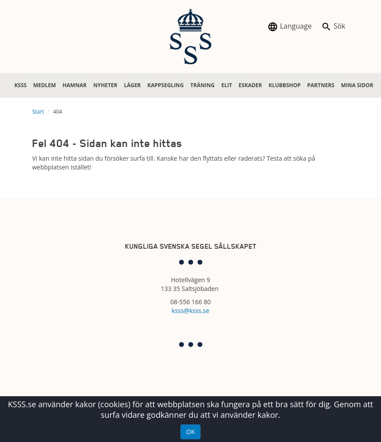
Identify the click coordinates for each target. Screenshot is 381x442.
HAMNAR (74, 85)
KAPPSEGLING (165, 85)
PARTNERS (320, 85)
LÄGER (132, 85)
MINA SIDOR (357, 85)
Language (289, 26)
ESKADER (250, 85)
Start (38, 111)
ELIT (226, 85)
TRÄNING (202, 85)
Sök (333, 26)
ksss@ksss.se (190, 310)
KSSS (21, 85)
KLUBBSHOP (284, 85)
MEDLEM (44, 85)
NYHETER (105, 85)
